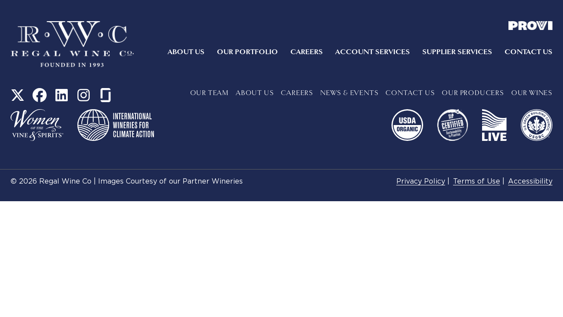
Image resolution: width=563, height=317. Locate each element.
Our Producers (473, 93)
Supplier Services (457, 52)
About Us (186, 52)
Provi (530, 25)
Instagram (84, 95)
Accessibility (530, 181)
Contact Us (528, 52)
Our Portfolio (247, 52)
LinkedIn (62, 95)
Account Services (372, 52)
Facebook (40, 95)
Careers (306, 52)
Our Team (209, 93)
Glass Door (106, 95)
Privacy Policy (420, 181)
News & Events (349, 93)
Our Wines (531, 93)
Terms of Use (476, 181)
